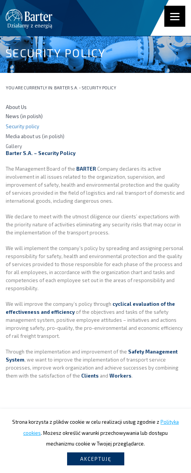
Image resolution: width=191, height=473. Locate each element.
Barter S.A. (66, 87)
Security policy (22, 127)
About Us (16, 107)
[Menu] (174, 16)
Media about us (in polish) (35, 137)
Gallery (14, 147)
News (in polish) (24, 117)
